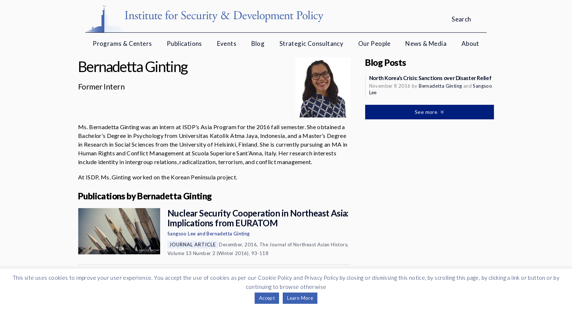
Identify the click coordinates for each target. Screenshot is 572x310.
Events (226, 43)
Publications (184, 43)
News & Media (426, 43)
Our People (374, 43)
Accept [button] (267, 298)
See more (427, 112)
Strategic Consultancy (311, 43)
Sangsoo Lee (181, 234)
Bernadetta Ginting (228, 234)
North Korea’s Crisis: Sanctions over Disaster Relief (430, 78)
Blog (258, 43)
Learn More (300, 298)
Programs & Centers (122, 43)
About (470, 43)
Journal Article (192, 244)
